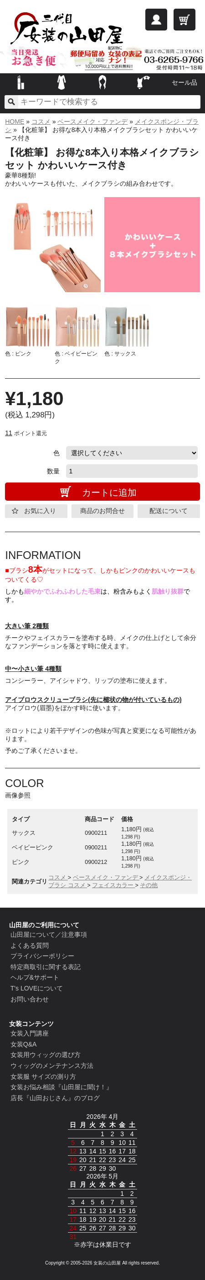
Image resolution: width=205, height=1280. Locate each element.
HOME (14, 121)
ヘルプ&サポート (34, 977)
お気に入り (40, 510)
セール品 (184, 82)
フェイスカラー (113, 885)
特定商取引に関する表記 (45, 966)
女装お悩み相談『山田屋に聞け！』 (61, 1087)
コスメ (41, 121)
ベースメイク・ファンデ (92, 121)
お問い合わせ (29, 999)
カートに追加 (109, 493)
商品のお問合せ (102, 510)
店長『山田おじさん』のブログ (55, 1098)
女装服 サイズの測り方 (43, 1076)
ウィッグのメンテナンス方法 (51, 1065)
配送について (168, 510)
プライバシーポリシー (42, 956)
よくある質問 (29, 945)
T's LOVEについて (36, 988)
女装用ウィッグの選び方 (45, 1054)
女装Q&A (23, 1044)
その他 (149, 885)
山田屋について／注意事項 (48, 934)
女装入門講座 (29, 1033)
